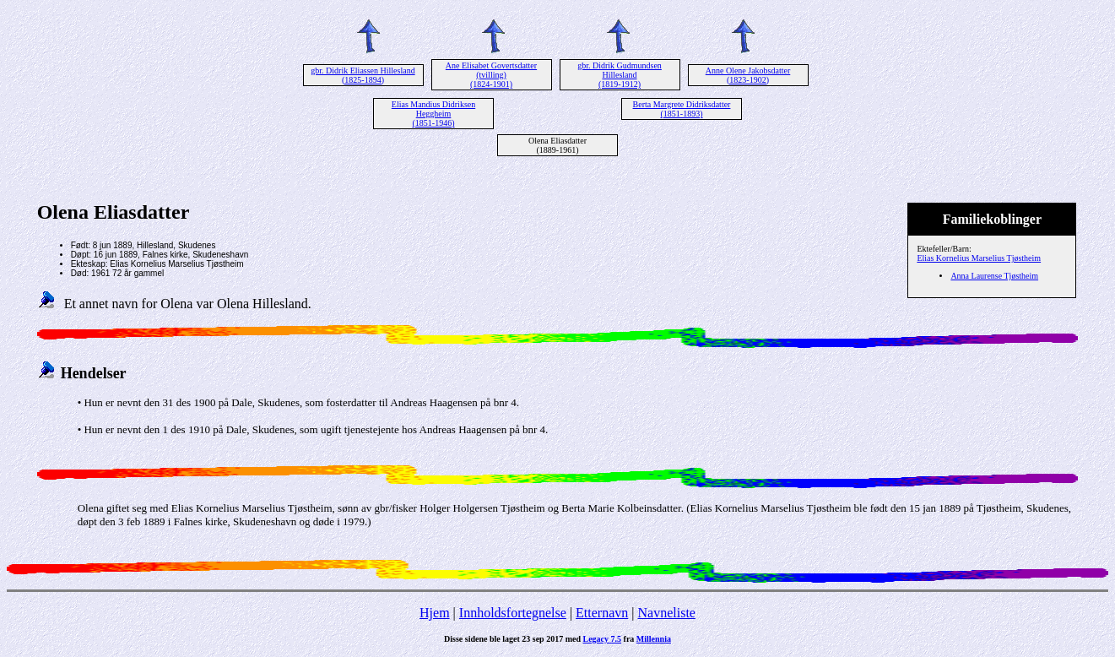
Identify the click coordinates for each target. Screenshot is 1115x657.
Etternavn (602, 612)
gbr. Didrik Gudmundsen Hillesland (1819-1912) (619, 75)
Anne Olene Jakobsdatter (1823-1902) (748, 75)
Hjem (434, 612)
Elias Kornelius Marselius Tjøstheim (979, 258)
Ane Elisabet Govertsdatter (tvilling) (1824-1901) (491, 75)
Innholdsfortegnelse (512, 612)
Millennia (653, 638)
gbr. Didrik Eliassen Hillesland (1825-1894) (362, 75)
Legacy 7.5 (602, 638)
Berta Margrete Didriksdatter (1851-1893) (682, 109)
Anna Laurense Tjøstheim (994, 275)
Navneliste (667, 612)
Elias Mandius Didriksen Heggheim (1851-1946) (433, 114)
